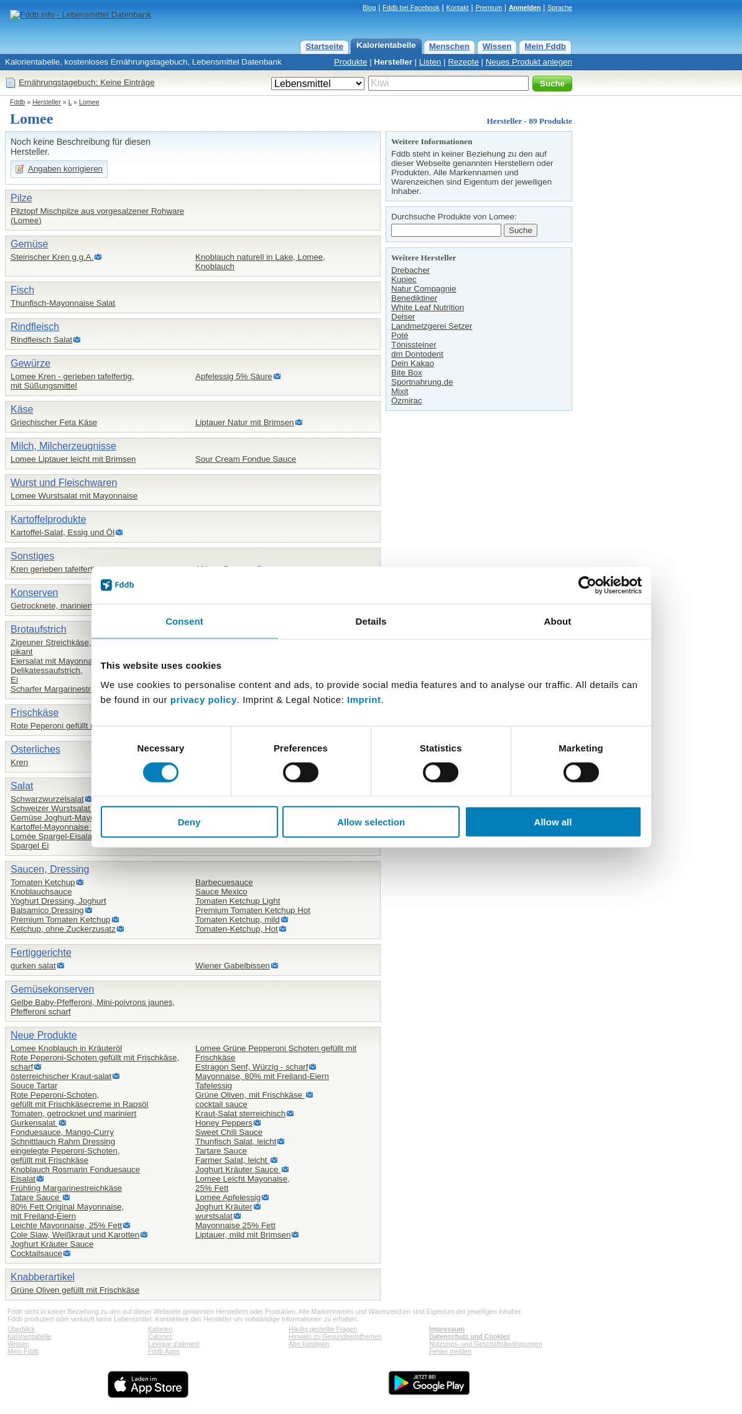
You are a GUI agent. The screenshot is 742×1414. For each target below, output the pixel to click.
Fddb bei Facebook (411, 7)
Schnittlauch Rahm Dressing (63, 1141)
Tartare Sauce (221, 1150)
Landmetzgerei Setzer (431, 326)
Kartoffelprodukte (48, 519)
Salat (22, 786)
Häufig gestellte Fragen (323, 1329)
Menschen (449, 46)
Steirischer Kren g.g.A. (52, 257)
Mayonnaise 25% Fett (235, 1225)
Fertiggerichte (41, 952)
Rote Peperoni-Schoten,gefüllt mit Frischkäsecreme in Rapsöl (79, 1099)
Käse (22, 409)
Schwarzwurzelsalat (47, 799)
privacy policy (203, 699)
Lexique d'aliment (174, 1343)
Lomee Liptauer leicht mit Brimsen (73, 459)
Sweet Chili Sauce (228, 1132)
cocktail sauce (221, 1104)
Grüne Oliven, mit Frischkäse (250, 1095)
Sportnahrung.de (422, 382)
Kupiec (404, 279)
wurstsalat (214, 1216)
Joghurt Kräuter (224, 1206)
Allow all (553, 822)
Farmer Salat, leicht (232, 1160)
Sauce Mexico (221, 891)
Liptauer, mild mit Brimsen (242, 1234)
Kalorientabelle (386, 45)
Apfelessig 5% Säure (233, 376)
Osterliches (35, 749)
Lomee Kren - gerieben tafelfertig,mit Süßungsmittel (72, 381)
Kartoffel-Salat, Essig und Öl (62, 532)
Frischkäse (34, 712)
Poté (399, 335)
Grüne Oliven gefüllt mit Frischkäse (75, 1290)
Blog (369, 7)
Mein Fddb (545, 46)
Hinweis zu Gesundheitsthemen (335, 1336)
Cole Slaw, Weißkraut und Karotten (75, 1234)
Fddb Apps (164, 1351)
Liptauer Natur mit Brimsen (244, 422)
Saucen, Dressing (50, 869)
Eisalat (23, 1178)
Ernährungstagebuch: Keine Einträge (87, 82)
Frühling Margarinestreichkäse (66, 1188)
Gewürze (30, 363)
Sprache (559, 7)
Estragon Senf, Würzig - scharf (251, 1067)
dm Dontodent (417, 354)
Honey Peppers (224, 1122)
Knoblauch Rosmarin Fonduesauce (75, 1169)
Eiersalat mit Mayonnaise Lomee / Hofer (84, 661)
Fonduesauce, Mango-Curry (62, 1132)
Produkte (350, 62)
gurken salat (33, 965)
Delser (403, 316)
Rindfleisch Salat (41, 339)
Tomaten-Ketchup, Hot (236, 929)
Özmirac (406, 400)
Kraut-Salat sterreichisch (240, 1113)
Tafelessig (213, 1085)
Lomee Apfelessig (228, 1197)
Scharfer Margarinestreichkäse (67, 689)
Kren (19, 762)
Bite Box (406, 372)
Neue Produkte (44, 1035)
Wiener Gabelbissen (232, 965)
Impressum (447, 1329)
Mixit (399, 391)
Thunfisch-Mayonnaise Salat (63, 303)
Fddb (17, 102)
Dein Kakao (412, 363)
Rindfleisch (35, 326)
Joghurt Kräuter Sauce (52, 1244)
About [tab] (558, 620)
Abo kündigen (309, 1343)
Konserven (34, 592)
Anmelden (525, 7)
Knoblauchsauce (41, 891)
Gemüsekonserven (52, 989)
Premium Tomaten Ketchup (61, 919)
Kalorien (160, 1329)
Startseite (324, 46)
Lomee (89, 102)
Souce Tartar (34, 1085)
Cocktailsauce (36, 1253)
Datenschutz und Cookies (469, 1336)
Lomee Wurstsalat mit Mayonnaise (74, 495)
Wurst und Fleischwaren (64, 482)
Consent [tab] (184, 620)
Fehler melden (450, 1351)
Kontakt (457, 7)
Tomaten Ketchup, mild (237, 919)
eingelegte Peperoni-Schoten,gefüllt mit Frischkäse (65, 1155)
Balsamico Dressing (47, 910)
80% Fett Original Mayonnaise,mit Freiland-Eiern (67, 1211)
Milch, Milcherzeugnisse (63, 446)
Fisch (22, 290)
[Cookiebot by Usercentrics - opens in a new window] (587, 585)
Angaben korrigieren (65, 168)
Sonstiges (32, 556)
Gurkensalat (34, 1122)
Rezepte (463, 62)
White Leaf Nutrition (427, 307)
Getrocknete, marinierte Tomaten (71, 605)
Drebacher (410, 270)
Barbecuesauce (224, 882)
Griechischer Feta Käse (54, 422)
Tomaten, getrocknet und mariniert (73, 1113)
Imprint (364, 699)
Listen (430, 62)
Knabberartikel (43, 1277)
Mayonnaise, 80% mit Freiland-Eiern (262, 1076)
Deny (189, 822)
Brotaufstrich (39, 629)
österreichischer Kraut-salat (61, 1076)
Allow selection (371, 822)
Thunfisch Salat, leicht (235, 1141)
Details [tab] (371, 620)
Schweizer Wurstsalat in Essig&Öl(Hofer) (86, 808)
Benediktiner (414, 298)
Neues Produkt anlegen (529, 62)
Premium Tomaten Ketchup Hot (252, 910)
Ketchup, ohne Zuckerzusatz (63, 929)
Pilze (21, 198)
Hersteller (393, 62)
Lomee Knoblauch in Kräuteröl (66, 1048)
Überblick (21, 1329)
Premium (488, 7)
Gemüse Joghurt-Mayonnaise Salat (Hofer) (90, 817)
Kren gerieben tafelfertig (55, 569)
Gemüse (29, 244)
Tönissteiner (414, 344)
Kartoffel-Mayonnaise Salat (60, 827)
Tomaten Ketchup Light (237, 901)
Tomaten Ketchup (43, 882)
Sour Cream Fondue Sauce (245, 459)
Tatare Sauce (36, 1197)
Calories (160, 1336)
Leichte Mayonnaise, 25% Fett (66, 1225)
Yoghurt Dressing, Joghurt (58, 901)
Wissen (497, 46)
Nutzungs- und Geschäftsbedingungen (485, 1343)
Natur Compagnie (423, 288)
